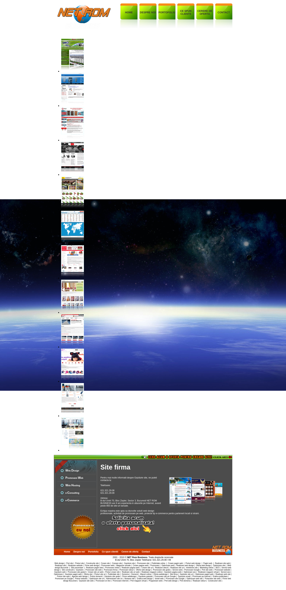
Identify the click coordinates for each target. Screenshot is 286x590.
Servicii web (177, 570)
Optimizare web (168, 565)
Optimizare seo (190, 572)
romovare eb (74, 478)
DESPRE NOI (148, 12)
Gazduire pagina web (172, 572)
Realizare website (75, 565)
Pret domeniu (185, 581)
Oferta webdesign (160, 574)
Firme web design (92, 565)
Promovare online (112, 568)
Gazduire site (129, 563)
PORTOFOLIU (167, 12)
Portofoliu (93, 551)
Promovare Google (192, 570)
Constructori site (214, 581)
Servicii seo (225, 572)
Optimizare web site (195, 579)
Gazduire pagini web (73, 574)
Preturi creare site (112, 572)
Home (67, 551)
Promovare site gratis (161, 570)
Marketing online (206, 568)
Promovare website (222, 570)
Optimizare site (219, 565)
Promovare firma (110, 570)
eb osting (72, 485)
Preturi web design (193, 563)
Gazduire (79, 570)
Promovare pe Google (64, 579)
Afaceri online (145, 574)
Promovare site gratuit (77, 572)
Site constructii (68, 570)
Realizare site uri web (130, 572)
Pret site (69, 563)
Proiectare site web (212, 579)
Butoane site (130, 579)
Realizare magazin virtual (208, 572)
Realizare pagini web (94, 568)
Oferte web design (143, 570)
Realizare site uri (177, 568)
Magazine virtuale (123, 565)
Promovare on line (103, 581)
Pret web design (170, 581)
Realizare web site (223, 574)
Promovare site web (93, 570)
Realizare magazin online (152, 572)
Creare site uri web (95, 572)
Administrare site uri (114, 579)
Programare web (155, 581)
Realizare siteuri (161, 568)
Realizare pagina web (130, 568)
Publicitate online (159, 563)
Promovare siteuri (126, 570)
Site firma (174, 574)
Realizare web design (185, 565)
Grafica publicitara (220, 576)
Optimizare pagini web (204, 574)
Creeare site (117, 563)
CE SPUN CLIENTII (185, 12)
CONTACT (224, 12)
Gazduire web (60, 572)
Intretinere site (192, 568)
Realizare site (60, 565)
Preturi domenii (96, 576)
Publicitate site (113, 574)
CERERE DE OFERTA (204, 12)
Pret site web (207, 570)
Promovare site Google (175, 579)
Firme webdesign (129, 576)
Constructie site (92, 563)
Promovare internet (120, 581)
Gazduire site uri (186, 574)
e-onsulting (72, 493)
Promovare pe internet (201, 576)
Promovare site (143, 563)
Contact (146, 551)
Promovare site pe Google (165, 576)
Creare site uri (147, 568)
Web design (59, 563)
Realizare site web (222, 563)
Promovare (154, 565)
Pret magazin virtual (138, 581)
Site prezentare (77, 568)
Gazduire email (184, 576)
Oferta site (88, 574)
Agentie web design (80, 576)
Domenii (134, 574)
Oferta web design (203, 565)
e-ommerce (72, 500)
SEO (217, 568)
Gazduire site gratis (112, 576)
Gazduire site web (86, 581)
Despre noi (79, 551)
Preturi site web (63, 576)
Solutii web (159, 579)
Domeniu (125, 574)
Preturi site (79, 563)
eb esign (72, 470)
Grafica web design (144, 579)
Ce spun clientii (110, 551)
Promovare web (107, 565)
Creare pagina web (140, 565)
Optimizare (58, 574)
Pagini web (208, 563)
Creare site (105, 563)
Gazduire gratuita (145, 576)
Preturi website (81, 579)
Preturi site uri (100, 574)
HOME (129, 12)
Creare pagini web (175, 563)
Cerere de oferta (129, 551)
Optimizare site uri (96, 579)
